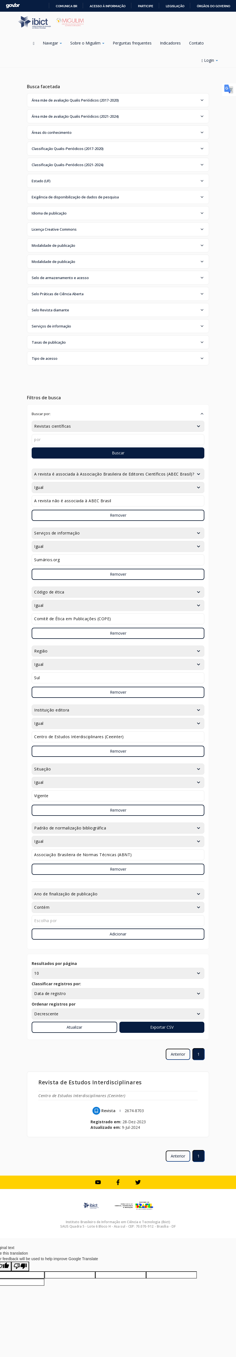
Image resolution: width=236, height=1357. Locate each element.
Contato (196, 43)
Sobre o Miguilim (87, 43)
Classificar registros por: (56, 983)
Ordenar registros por (54, 1004)
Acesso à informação (107, 6)
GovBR (13, 5)
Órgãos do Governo (213, 6)
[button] (118, 100)
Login (210, 60)
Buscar (118, 452)
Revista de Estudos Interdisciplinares (90, 1082)
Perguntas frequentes (132, 43)
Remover (118, 515)
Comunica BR (66, 6)
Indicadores (170, 43)
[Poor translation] (20, 1266)
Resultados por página (54, 963)
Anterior (178, 1054)
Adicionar (118, 934)
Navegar (52, 43)
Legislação (175, 6)
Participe (145, 6)
